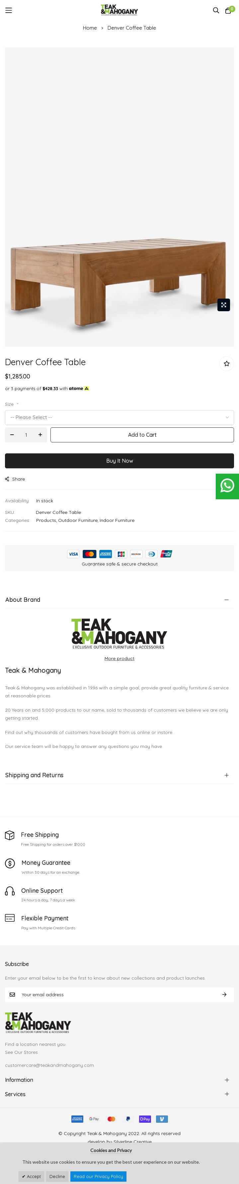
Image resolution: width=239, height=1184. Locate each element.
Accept (33, 1176)
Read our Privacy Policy (98, 1176)
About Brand (22, 599)
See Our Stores (21, 1052)
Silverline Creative (133, 1142)
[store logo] (119, 10)
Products (46, 520)
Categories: (17, 520)
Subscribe (224, 994)
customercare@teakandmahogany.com (49, 1065)
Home (90, 28)
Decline (57, 1176)
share (15, 479)
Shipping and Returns (34, 775)
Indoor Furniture (117, 520)
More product (119, 658)
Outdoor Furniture (78, 520)
